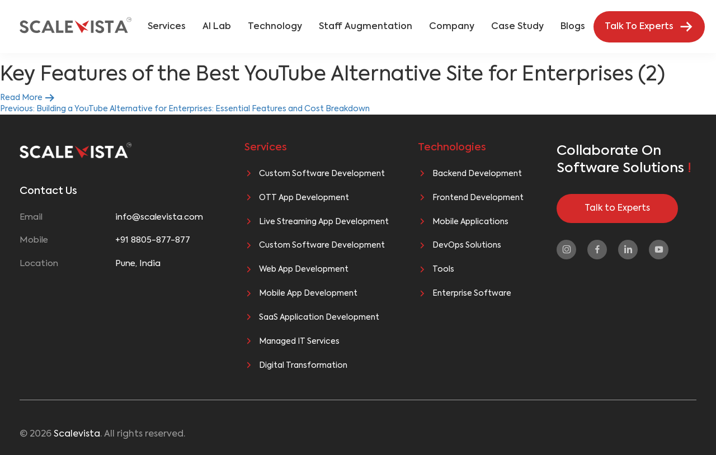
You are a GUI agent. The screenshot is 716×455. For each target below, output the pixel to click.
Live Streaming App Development (324, 222)
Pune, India (138, 263)
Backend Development (477, 174)
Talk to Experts (617, 208)
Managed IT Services (299, 341)
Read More (27, 98)
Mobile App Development (308, 293)
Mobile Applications (470, 222)
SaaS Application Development (319, 317)
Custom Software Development (322, 174)
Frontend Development (478, 198)
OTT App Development (304, 198)
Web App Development (303, 269)
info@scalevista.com (159, 217)
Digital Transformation (303, 365)
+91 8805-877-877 (152, 240)
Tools (443, 269)
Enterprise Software (471, 293)
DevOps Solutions (466, 245)
